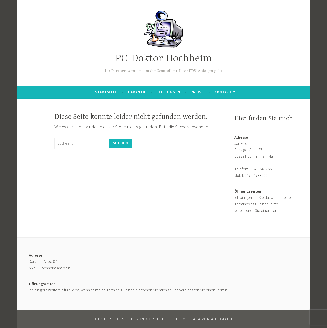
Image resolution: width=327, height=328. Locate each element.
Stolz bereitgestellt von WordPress (130, 319)
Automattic (223, 319)
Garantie (137, 92)
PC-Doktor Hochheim (163, 59)
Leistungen (168, 92)
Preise (197, 92)
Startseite (106, 92)
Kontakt (223, 92)
